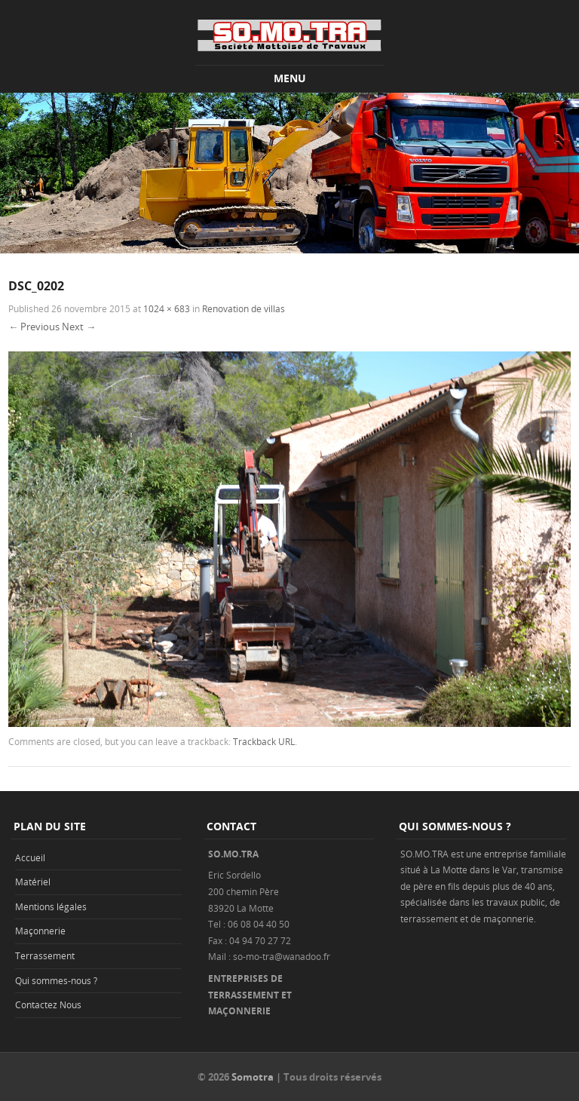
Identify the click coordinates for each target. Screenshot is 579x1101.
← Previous (34, 326)
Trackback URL (264, 741)
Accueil (30, 857)
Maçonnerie (40, 931)
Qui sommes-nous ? (56, 980)
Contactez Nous (48, 1004)
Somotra (252, 1077)
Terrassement (45, 955)
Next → (79, 326)
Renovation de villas (243, 308)
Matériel (33, 882)
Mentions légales (51, 906)
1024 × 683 (166, 308)
